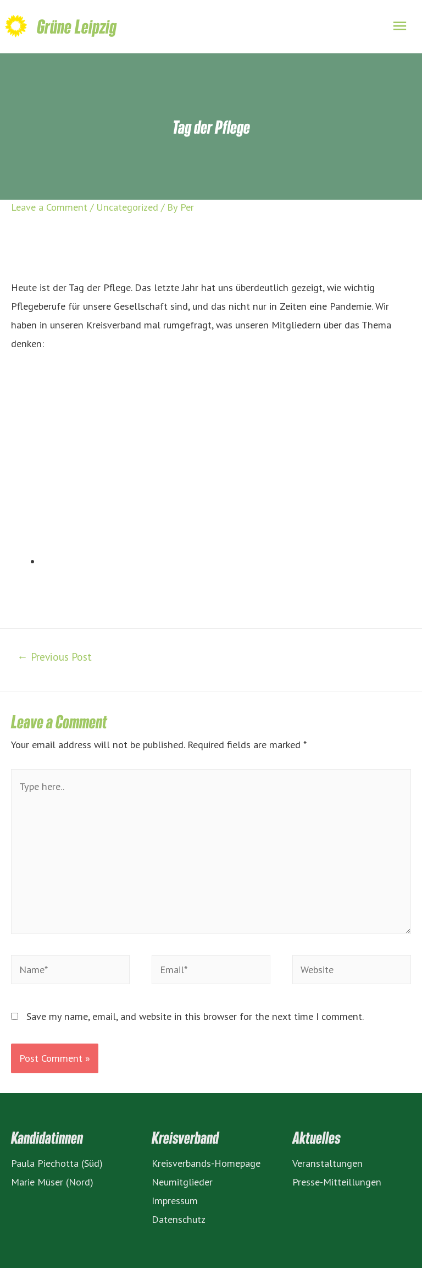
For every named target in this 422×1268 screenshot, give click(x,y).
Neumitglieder (182, 1181)
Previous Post (54, 656)
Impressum (175, 1200)
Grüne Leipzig (76, 26)
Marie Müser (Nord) (52, 1181)
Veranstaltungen (327, 1163)
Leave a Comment (49, 206)
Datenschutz (179, 1219)
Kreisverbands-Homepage (206, 1163)
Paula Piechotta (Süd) (57, 1163)
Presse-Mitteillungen (336, 1181)
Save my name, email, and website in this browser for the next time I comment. (195, 1016)
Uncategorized (127, 206)
